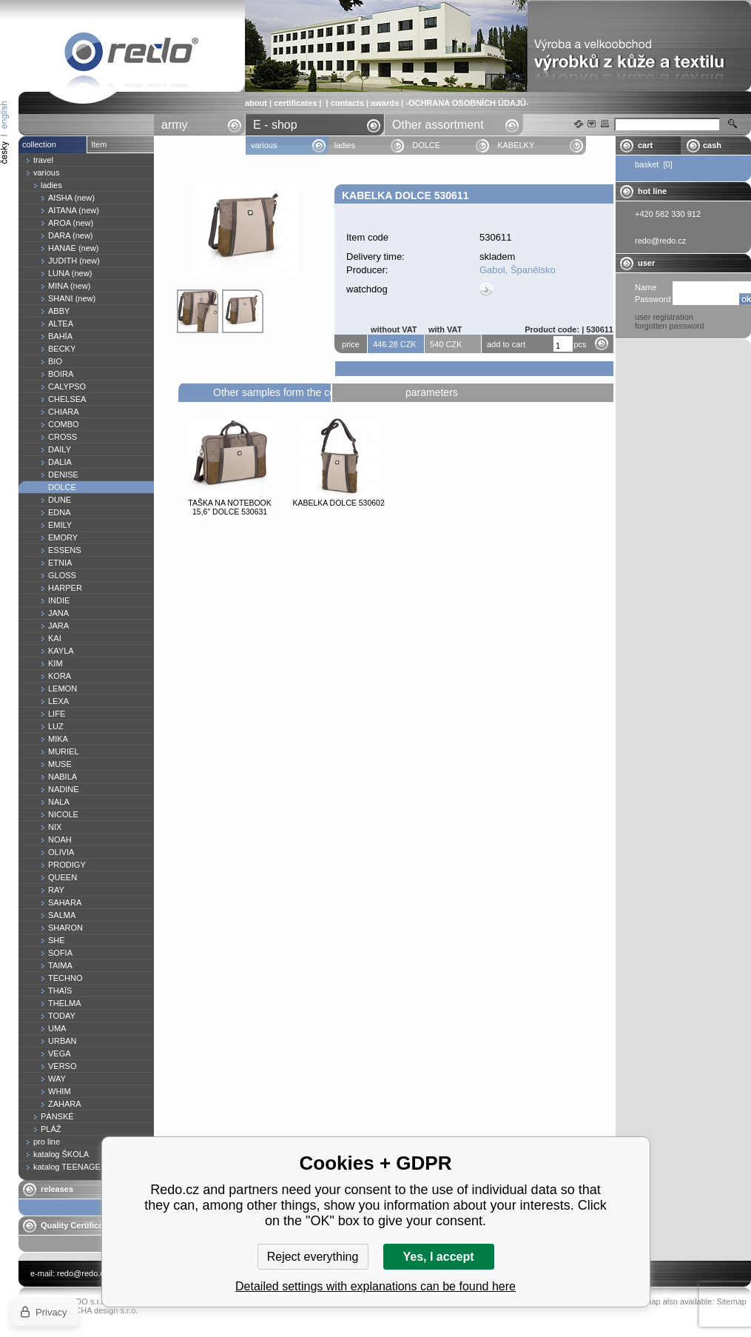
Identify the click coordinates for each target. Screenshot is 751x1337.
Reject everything (313, 1256)
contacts (347, 102)
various (264, 145)
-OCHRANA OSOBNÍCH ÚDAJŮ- (466, 102)
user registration (664, 316)
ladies (344, 145)
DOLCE (426, 145)
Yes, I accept (438, 1256)
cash (712, 145)
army (174, 124)
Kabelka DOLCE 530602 (338, 502)
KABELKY (515, 145)
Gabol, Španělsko (517, 269)
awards (385, 102)
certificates (295, 102)
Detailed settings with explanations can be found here (375, 1286)
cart (645, 145)
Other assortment (438, 124)
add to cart (506, 344)
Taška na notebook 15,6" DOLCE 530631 (229, 507)
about (256, 102)
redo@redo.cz (82, 1273)
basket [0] (654, 164)
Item (99, 144)
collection (39, 144)
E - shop (275, 124)
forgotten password (669, 325)
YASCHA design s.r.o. (98, 1310)
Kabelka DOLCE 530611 (131, 54)
